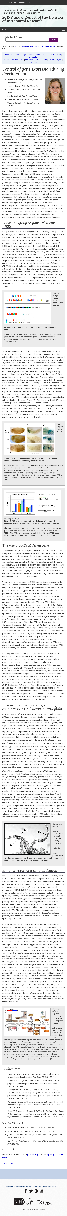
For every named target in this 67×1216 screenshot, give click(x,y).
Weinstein (33, 62)
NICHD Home (10, 1186)
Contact (28, 1186)
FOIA (54, 1186)
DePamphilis (33, 57)
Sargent (59, 59)
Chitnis (38, 54)
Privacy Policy (46, 1186)
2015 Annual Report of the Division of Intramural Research (32, 19)
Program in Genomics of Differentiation (38, 46)
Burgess (24, 54)
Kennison (14, 59)
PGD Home (15, 54)
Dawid (58, 54)
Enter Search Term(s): (13, 37)
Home (16, 46)
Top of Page (7, 1163)
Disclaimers (37, 1186)
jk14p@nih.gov (33, 1154)
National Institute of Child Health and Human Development (30, 11)
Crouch (51, 54)
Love (22, 59)
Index (7, 54)
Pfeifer (51, 59)
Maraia (37, 59)
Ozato (44, 59)
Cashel (32, 54)
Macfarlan (29, 59)
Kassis (6, 59)
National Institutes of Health (21, 3)
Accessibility (20, 1186)
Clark (45, 54)
